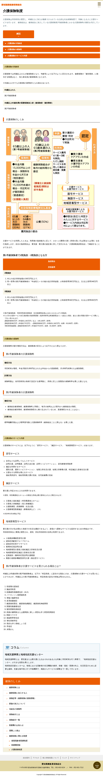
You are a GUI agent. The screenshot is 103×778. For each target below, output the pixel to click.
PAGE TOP (97, 765)
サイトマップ (75, 758)
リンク (64, 758)
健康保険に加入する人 (18, 693)
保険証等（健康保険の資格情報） (22, 698)
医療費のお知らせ (16, 725)
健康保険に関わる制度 (18, 736)
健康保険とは (14, 687)
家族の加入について (17, 704)
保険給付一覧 (14, 720)
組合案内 (26, 758)
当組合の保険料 (15, 709)
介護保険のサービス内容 (17, 56)
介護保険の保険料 (14, 49)
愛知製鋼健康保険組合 (11, 5)
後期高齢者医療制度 (19, 741)
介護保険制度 (16, 750)
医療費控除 (15, 745)
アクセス (36, 758)
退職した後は (14, 731)
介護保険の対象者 (14, 43)
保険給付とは (14, 714)
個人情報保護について (50, 758)
